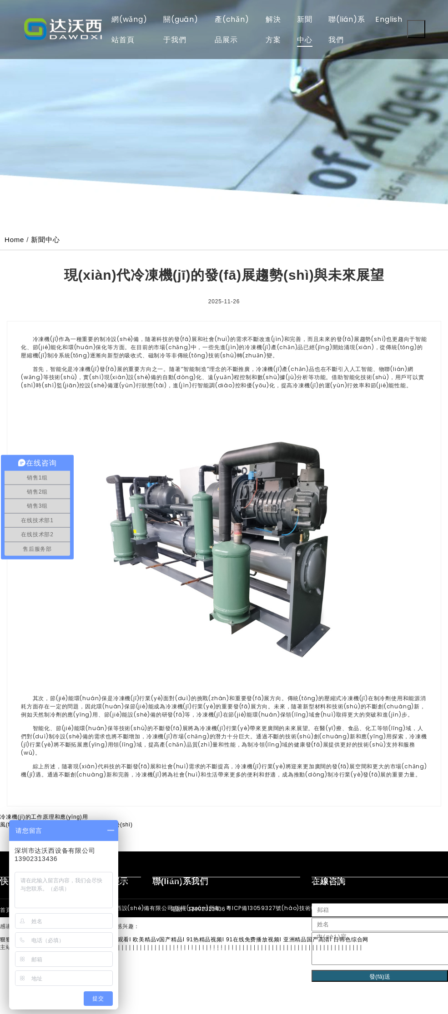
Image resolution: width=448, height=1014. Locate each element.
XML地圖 (419, 908)
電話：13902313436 (198, 909)
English (389, 19)
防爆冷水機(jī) (305, 881)
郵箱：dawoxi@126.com (204, 951)
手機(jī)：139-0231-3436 (204, 930)
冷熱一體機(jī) (390, 881)
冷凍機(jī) (428, 881)
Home (14, 239)
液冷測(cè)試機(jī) (192, 881)
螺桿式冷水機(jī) (140, 881)
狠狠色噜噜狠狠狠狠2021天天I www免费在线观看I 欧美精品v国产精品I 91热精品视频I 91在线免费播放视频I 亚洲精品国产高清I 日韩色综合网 (184, 939)
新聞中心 (45, 239)
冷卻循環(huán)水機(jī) (251, 881)
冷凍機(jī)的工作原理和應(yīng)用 (44, 817)
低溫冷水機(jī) (348, 881)
